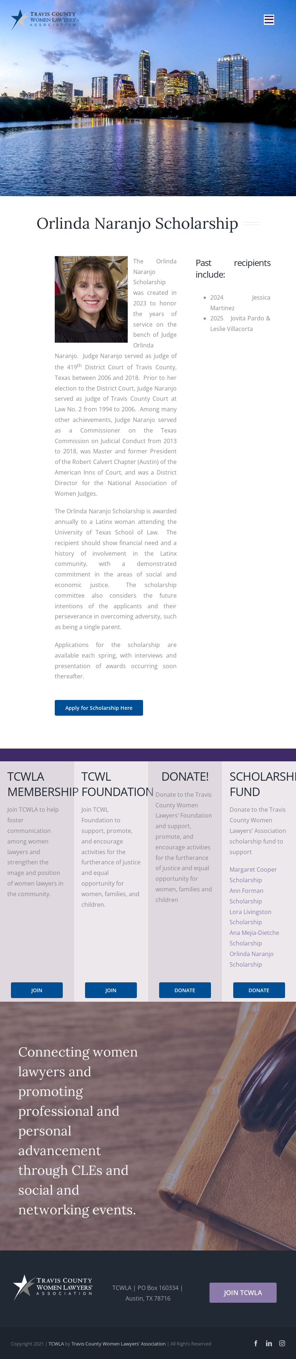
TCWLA (56, 1343)
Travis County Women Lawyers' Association (119, 1343)
